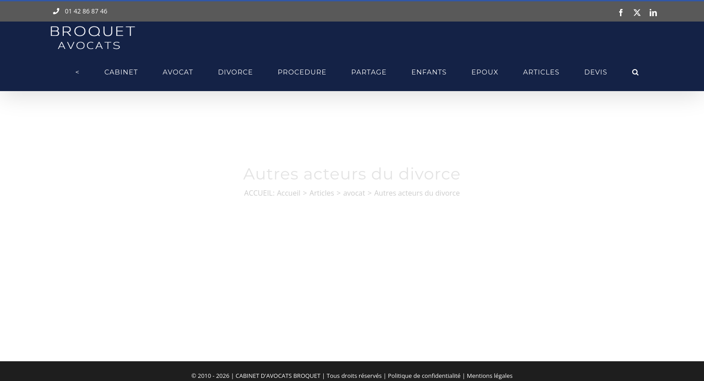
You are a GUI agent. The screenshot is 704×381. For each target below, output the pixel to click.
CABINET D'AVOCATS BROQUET (278, 376)
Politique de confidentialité (424, 376)
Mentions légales (490, 376)
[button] (635, 72)
